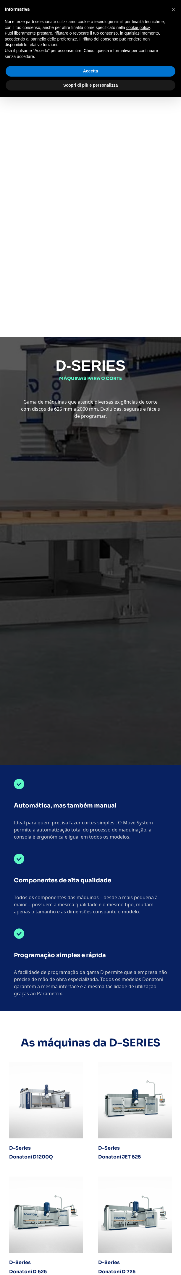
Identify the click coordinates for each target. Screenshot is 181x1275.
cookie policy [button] (138, 27)
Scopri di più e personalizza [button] (90, 85)
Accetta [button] (90, 71)
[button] (173, 9)
